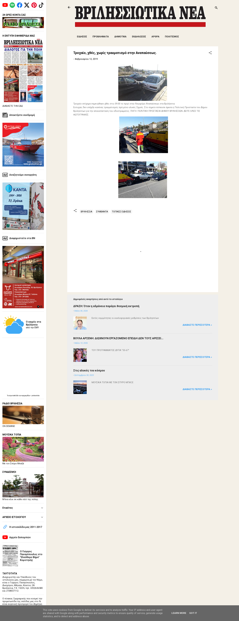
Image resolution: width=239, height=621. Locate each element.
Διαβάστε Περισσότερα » (197, 325)
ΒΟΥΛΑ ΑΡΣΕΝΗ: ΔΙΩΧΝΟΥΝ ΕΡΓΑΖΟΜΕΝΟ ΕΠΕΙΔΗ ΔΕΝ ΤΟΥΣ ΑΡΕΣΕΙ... (118, 338)
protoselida (35, 395)
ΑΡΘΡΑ (155, 36)
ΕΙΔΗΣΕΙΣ (82, 36)
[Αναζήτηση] (216, 8)
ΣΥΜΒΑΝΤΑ (102, 211)
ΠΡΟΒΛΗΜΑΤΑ (101, 36)
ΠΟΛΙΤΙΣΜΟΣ (172, 36)
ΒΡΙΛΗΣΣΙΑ (86, 211)
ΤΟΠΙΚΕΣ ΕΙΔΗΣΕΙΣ (121, 211)
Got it (193, 613)
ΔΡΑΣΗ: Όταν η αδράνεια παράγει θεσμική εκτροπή (106, 306)
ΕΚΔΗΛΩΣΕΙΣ (139, 36)
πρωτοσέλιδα (14, 395)
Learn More (178, 613)
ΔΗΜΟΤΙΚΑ (120, 36)
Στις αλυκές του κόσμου (89, 370)
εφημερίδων (26, 395)
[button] (210, 53)
